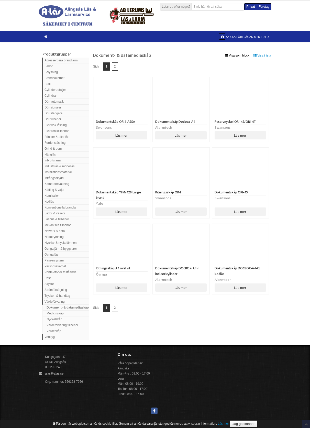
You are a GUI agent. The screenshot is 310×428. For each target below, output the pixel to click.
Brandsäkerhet (54, 78)
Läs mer (121, 135)
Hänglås (50, 154)
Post (48, 278)
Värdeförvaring (55, 301)
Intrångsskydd (54, 178)
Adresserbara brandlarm (61, 60)
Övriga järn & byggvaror (61, 248)
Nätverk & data (55, 231)
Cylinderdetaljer (55, 90)
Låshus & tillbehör (57, 219)
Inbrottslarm (53, 160)
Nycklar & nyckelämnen (60, 243)
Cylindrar (51, 95)
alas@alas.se (54, 373)
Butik (48, 84)
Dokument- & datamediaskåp (68, 307)
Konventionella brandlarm (62, 207)
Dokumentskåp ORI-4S (231, 192)
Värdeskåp (54, 331)
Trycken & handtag (57, 296)
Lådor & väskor (55, 213)
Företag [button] (264, 6)
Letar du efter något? (176, 6)
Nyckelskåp (54, 319)
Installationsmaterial (58, 172)
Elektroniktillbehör (57, 131)
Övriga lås (51, 254)
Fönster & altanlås (57, 137)
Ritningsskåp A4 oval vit (113, 268)
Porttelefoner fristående (60, 272)
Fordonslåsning (55, 143)
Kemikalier (52, 195)
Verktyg (50, 337)
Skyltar (49, 284)
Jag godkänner (243, 424)
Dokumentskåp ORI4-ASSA (115, 121)
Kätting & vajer (54, 190)
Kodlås (49, 201)
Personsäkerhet (55, 266)
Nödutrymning (54, 237)
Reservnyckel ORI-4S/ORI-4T (235, 121)
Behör (49, 66)
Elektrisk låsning (56, 125)
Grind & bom (53, 148)
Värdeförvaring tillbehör (62, 325)
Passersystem (54, 260)
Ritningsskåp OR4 (168, 192)
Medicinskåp (55, 313)
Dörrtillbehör (53, 119)
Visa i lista (262, 55)
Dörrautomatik (54, 101)
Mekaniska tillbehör (58, 225)
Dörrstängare (53, 113)
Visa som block (237, 55)
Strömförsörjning (56, 290)
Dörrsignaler (53, 107)
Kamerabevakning (57, 184)
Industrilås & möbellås (59, 166)
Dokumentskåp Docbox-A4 (175, 121)
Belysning (51, 72)
